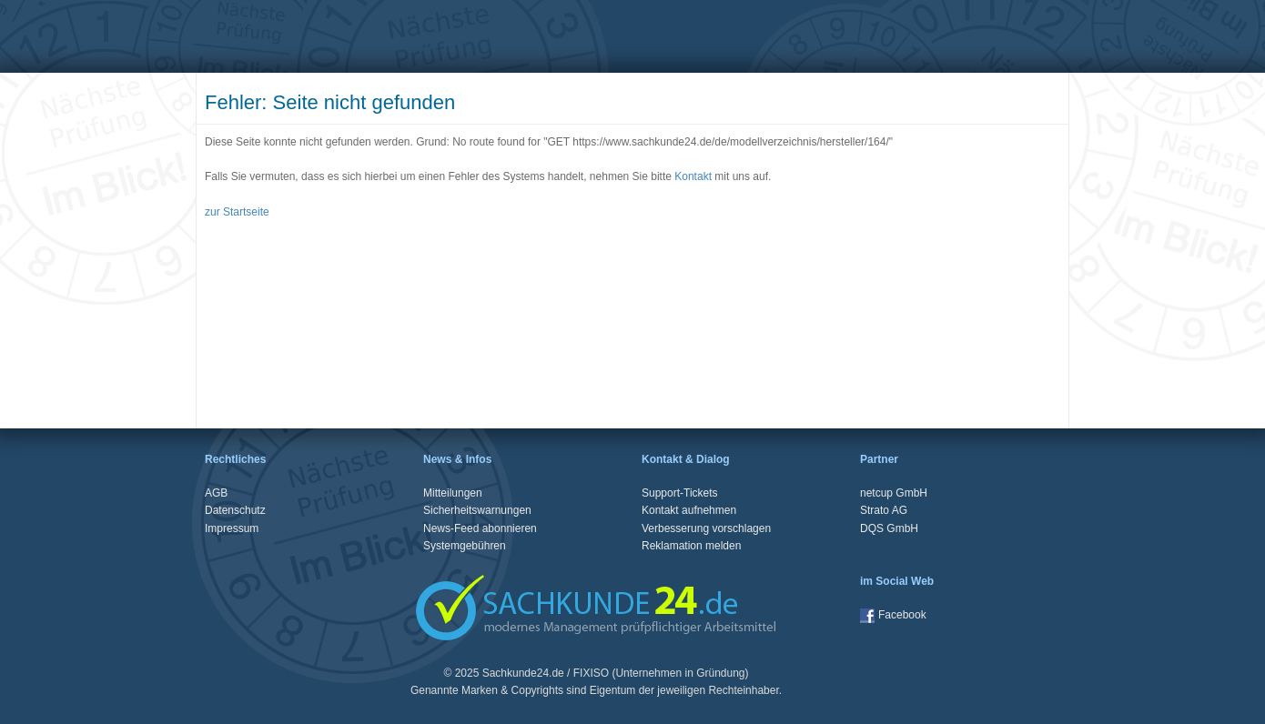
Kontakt (693, 176)
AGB (216, 493)
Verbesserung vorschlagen (706, 528)
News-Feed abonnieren (480, 528)
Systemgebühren (464, 545)
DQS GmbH (889, 528)
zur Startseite (237, 212)
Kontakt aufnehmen (689, 510)
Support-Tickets (680, 493)
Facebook (893, 614)
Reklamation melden (691, 545)
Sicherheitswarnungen (477, 510)
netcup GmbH (893, 493)
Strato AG (883, 510)
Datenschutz (235, 510)
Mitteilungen (452, 493)
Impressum (231, 528)
